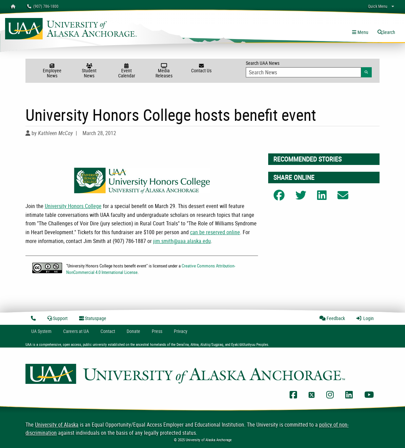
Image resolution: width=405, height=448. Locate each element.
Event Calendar (127, 71)
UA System (41, 331)
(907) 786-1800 (42, 6)
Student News (89, 71)
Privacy (180, 331)
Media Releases (164, 71)
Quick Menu (377, 6)
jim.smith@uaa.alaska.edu (182, 241)
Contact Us (201, 68)
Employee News (52, 71)
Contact (107, 331)
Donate (133, 331)
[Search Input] (303, 72)
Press (157, 331)
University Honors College (73, 206)
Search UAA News (309, 68)
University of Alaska (56, 424)
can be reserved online (215, 232)
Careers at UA (76, 331)
